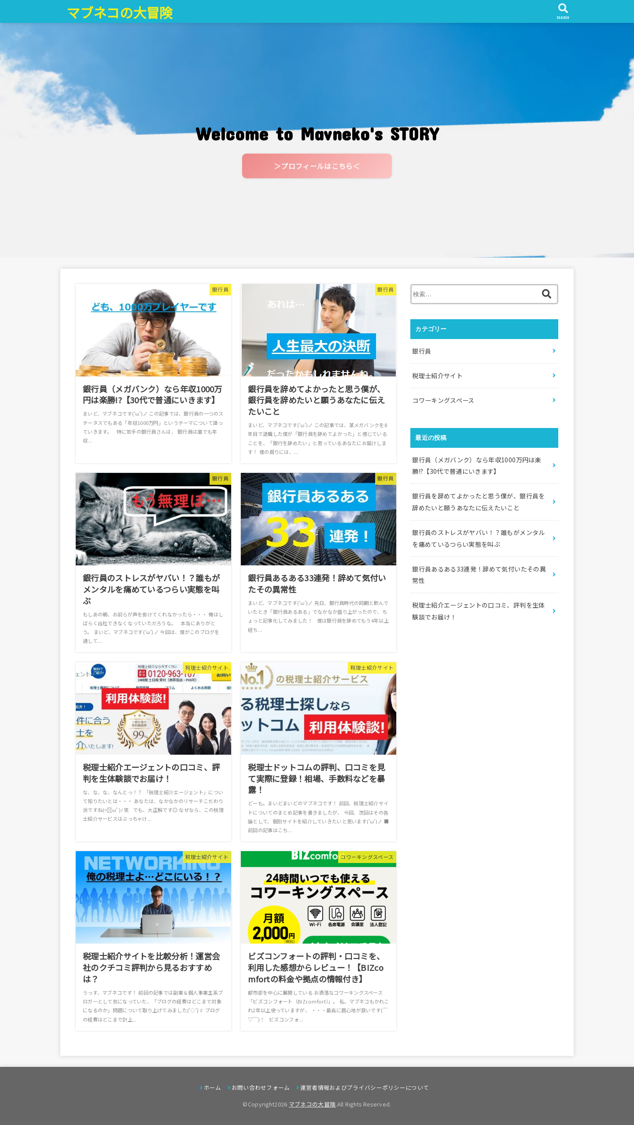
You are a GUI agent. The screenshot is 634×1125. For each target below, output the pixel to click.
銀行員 (421, 351)
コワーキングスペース (443, 400)
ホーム (212, 1087)
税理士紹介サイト (437, 375)
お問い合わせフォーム (261, 1087)
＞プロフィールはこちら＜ (317, 167)
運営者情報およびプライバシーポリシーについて (364, 1087)
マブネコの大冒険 (119, 12)
